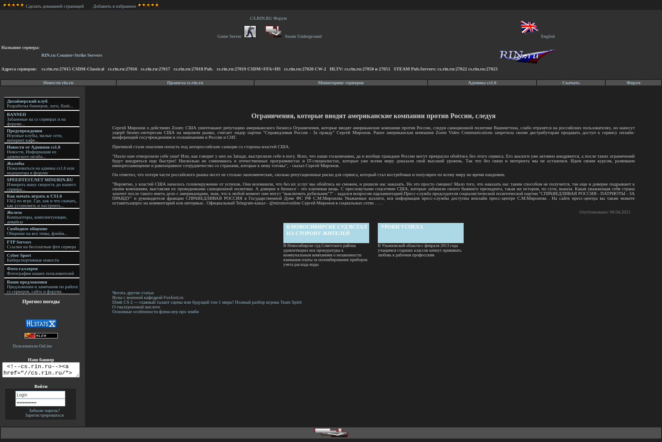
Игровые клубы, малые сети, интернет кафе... (35, 135)
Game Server (236, 36)
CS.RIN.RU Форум (269, 18)
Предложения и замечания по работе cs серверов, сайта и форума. (42, 287)
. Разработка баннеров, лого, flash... (40, 103)
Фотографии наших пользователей (40, 271)
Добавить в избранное (114, 6)
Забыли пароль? (44, 413)
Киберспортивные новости (33, 257)
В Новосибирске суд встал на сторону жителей (327, 230)
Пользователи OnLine (32, 346)
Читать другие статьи (134, 292)
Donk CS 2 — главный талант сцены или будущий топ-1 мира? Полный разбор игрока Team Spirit (208, 302)
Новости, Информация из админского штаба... (34, 152)
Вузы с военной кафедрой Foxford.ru (149, 297)
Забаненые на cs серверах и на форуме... (36, 119)
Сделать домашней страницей (43, 6)
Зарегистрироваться (44, 417)
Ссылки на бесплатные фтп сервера (41, 244)
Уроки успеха (402, 227)
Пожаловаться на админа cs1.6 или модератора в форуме (40, 168)
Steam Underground (292, 36)
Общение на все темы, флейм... (37, 231)
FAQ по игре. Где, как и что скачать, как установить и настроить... (42, 201)
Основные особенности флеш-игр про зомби (156, 311)
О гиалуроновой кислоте (137, 307)
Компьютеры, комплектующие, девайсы (37, 217)
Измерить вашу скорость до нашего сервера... (41, 184)
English (537, 36)
